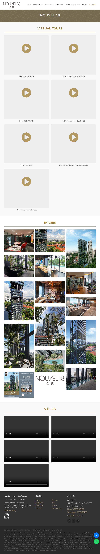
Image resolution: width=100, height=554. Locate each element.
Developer (39, 506)
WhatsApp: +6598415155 (77, 512)
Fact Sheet (39, 503)
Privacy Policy (56, 508)
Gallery (54, 506)
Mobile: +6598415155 (75, 509)
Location (39, 508)
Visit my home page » (75, 516)
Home (38, 500)
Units (53, 503)
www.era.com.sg (10, 511)
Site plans (54, 500)
